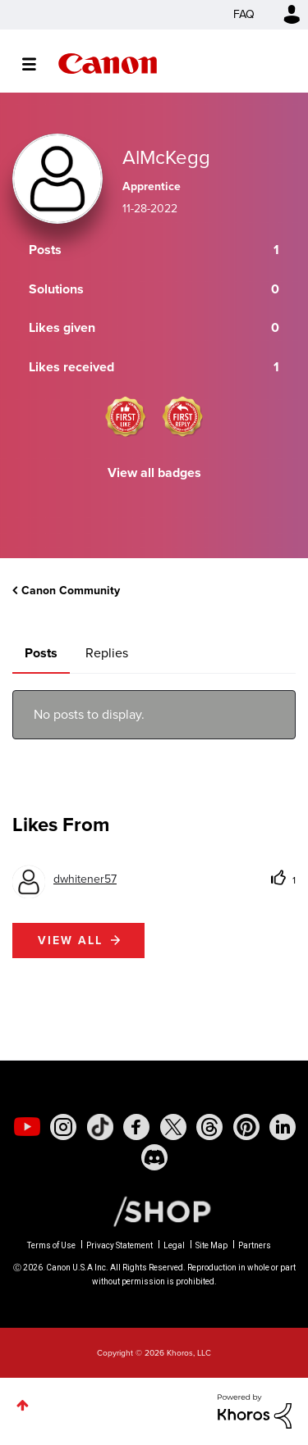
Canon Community (107, 63)
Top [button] (22, 1405)
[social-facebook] (136, 1127)
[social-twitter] (173, 1127)
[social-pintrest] (246, 1127)
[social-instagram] (63, 1127)
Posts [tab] (41, 652)
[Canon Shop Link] (153, 1209)
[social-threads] (209, 1127)
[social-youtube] (27, 1127)
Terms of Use (51, 1245)
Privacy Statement (119, 1245)
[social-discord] (154, 1157)
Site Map (211, 1245)
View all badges (154, 472)
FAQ (244, 14)
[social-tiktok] (100, 1127)
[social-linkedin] (282, 1127)
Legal (174, 1245)
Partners (254, 1245)
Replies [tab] (106, 652)
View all (70, 940)
